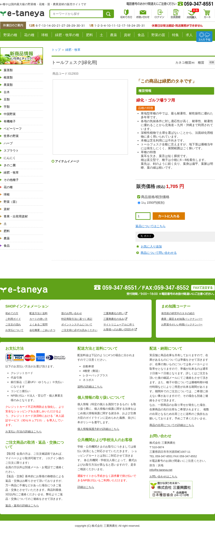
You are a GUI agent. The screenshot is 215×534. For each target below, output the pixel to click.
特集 (175, 35)
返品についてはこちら (150, 226)
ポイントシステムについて (76, 324)
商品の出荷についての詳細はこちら (171, 425)
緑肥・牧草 (11, 172)
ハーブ (8, 143)
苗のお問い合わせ (71, 313)
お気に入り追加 (151, 246)
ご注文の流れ (13, 324)
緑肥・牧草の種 (67, 35)
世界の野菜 (11, 136)
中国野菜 (10, 114)
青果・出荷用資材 (16, 216)
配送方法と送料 (38, 313)
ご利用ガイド (13, 318)
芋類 (7, 106)
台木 (7, 92)
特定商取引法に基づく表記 (76, 318)
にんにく (10, 158)
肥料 (89, 35)
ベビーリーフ (13, 128)
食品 (141, 35)
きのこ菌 (10, 165)
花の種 (29, 35)
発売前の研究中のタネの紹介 (178, 313)
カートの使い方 (38, 318)
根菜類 (8, 77)
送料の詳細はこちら (90, 386)
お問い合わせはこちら (163, 476)
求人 (189, 35)
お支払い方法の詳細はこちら (23, 431)
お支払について (14, 330)
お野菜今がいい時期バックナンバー (182, 324)
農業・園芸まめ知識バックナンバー (182, 318)
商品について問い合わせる (159, 252)
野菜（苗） (11, 201)
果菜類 (8, 84)
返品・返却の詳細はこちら (22, 505)
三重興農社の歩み (113, 318)
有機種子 (10, 121)
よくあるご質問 (38, 324)
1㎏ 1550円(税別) (152, 202)
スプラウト (11, 150)
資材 (127, 35)
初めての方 (11, 313)
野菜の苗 (158, 35)
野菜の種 (10, 35)
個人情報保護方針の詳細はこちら (98, 429)
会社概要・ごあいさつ (42, 330)
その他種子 (11, 180)
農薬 (113, 35)
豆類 (7, 99)
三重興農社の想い (113, 313)
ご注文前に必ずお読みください (79, 330)
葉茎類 (8, 70)
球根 (44, 35)
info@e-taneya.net (160, 469)
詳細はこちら (85, 487)
